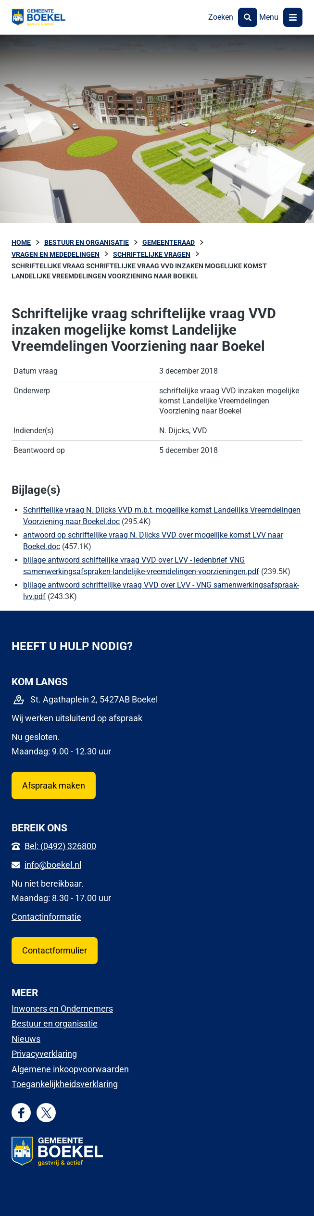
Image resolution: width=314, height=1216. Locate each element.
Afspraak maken (53, 785)
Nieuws (26, 1039)
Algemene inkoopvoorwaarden (70, 1069)
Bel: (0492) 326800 (60, 846)
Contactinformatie (46, 917)
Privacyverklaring (44, 1054)
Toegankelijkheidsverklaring (65, 1084)
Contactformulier (54, 950)
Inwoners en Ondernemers (62, 1008)
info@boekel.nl (53, 865)
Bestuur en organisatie (55, 1023)
